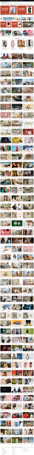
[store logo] (6, 2)
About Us (13, 451)
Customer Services (4, 451)
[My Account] (31, 2)
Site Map (13, 454)
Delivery (3, 454)
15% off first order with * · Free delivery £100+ (17, 0)
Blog (12, 452)
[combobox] (20, 2)
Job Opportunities (14, 453)
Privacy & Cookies (4, 453)
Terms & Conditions (4, 452)
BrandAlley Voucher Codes (26, 451)
